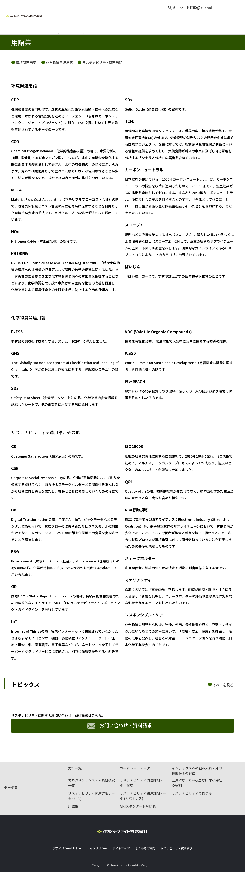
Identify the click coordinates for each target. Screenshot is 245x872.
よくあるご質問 (145, 848)
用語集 (73, 806)
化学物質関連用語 (59, 62)
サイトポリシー (97, 848)
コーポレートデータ (135, 768)
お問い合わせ (231, 12)
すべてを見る (223, 684)
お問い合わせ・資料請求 (119, 725)
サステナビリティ (40, 29)
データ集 (71, 29)
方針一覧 (75, 768)
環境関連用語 (26, 62)
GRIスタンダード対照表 (138, 806)
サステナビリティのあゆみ (192, 793)
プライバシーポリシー (67, 848)
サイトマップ (121, 848)
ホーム (11, 29)
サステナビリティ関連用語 (102, 62)
